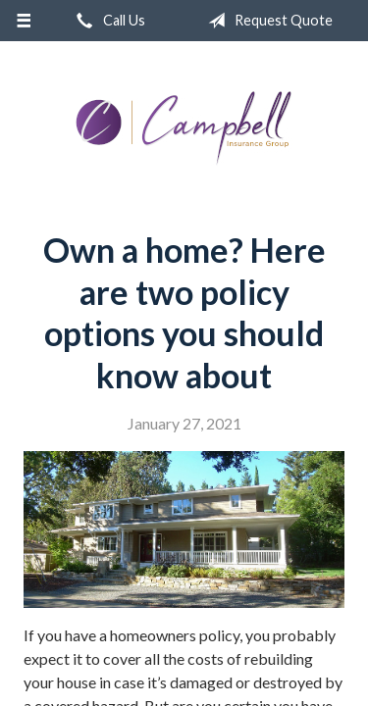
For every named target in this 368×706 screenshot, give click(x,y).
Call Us (107, 20)
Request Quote (266, 20)
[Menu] (24, 20)
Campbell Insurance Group (184, 128)
